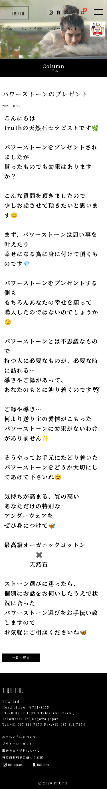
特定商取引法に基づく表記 (22, 757)
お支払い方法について (19, 737)
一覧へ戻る (21, 657)
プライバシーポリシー (19, 743)
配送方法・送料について (21, 750)
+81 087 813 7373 (26, 724)
